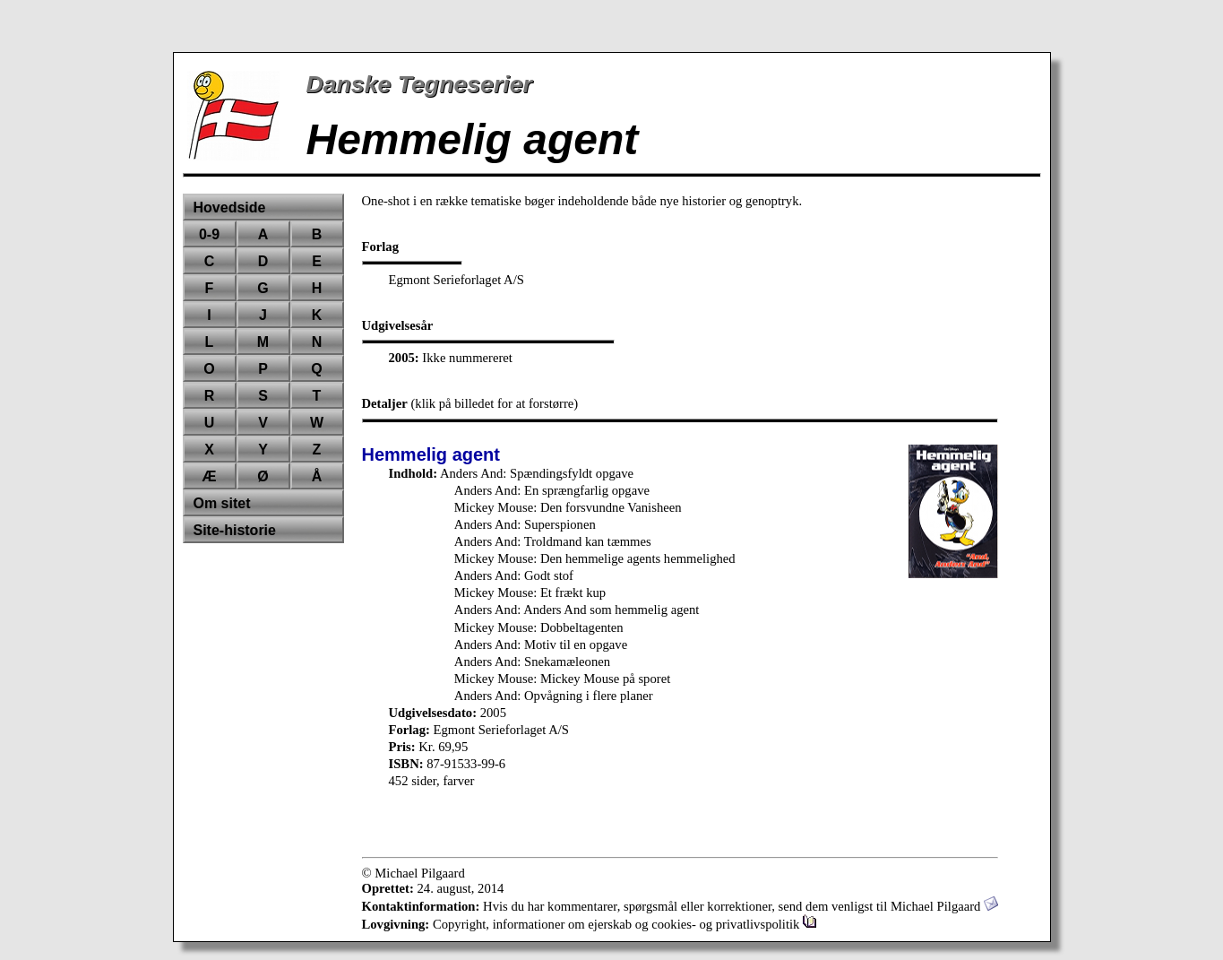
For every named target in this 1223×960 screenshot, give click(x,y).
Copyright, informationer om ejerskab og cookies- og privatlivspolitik (625, 924)
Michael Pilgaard (944, 906)
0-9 (209, 234)
